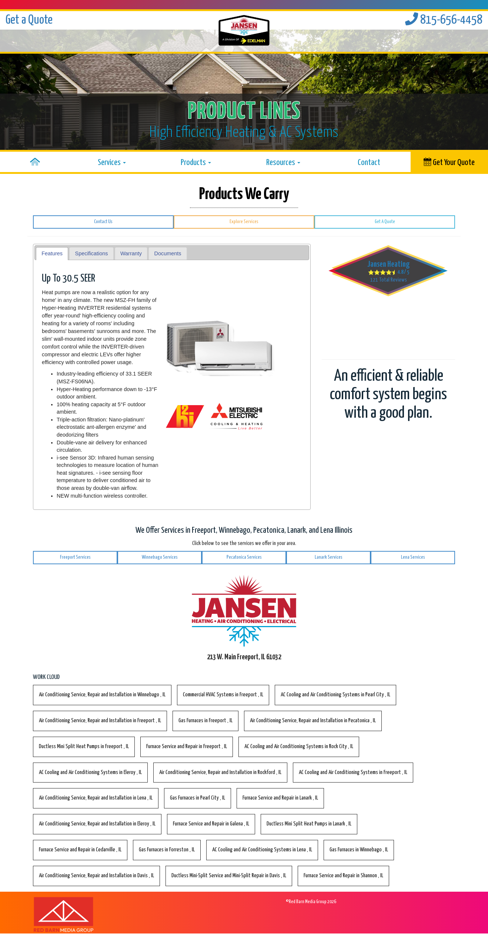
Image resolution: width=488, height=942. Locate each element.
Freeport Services (75, 557)
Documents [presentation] (167, 253)
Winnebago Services (160, 557)
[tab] (52, 253)
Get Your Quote (449, 162)
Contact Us (103, 221)
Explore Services (244, 221)
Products (196, 162)
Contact (369, 162)
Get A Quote (385, 221)
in (102, 694)
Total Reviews (388, 280)
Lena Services (413, 557)
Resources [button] (283, 162)
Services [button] (112, 162)
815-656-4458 (443, 20)
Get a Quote (29, 20)
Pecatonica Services (244, 557)
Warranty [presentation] (131, 253)
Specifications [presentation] (91, 253)
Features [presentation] (52, 253)
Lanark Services (328, 557)
